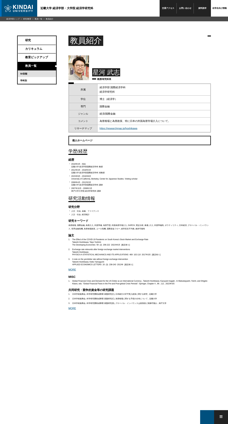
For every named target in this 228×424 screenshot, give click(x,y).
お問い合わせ (185, 8)
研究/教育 (27, 19)
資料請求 (202, 8)
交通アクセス (168, 8)
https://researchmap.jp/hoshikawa (118, 128)
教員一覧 (38, 19)
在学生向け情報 (219, 8)
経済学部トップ (13, 19)
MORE (72, 269)
